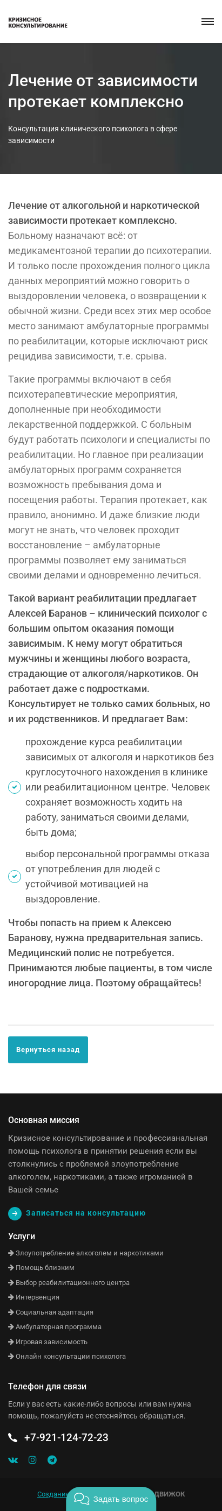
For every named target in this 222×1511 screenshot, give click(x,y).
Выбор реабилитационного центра (69, 1283)
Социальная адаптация (50, 1312)
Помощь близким (41, 1267)
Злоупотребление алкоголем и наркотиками (86, 1253)
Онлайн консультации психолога (67, 1356)
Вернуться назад (48, 1050)
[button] (111, 1499)
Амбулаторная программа (55, 1327)
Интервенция (33, 1297)
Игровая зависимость (48, 1342)
